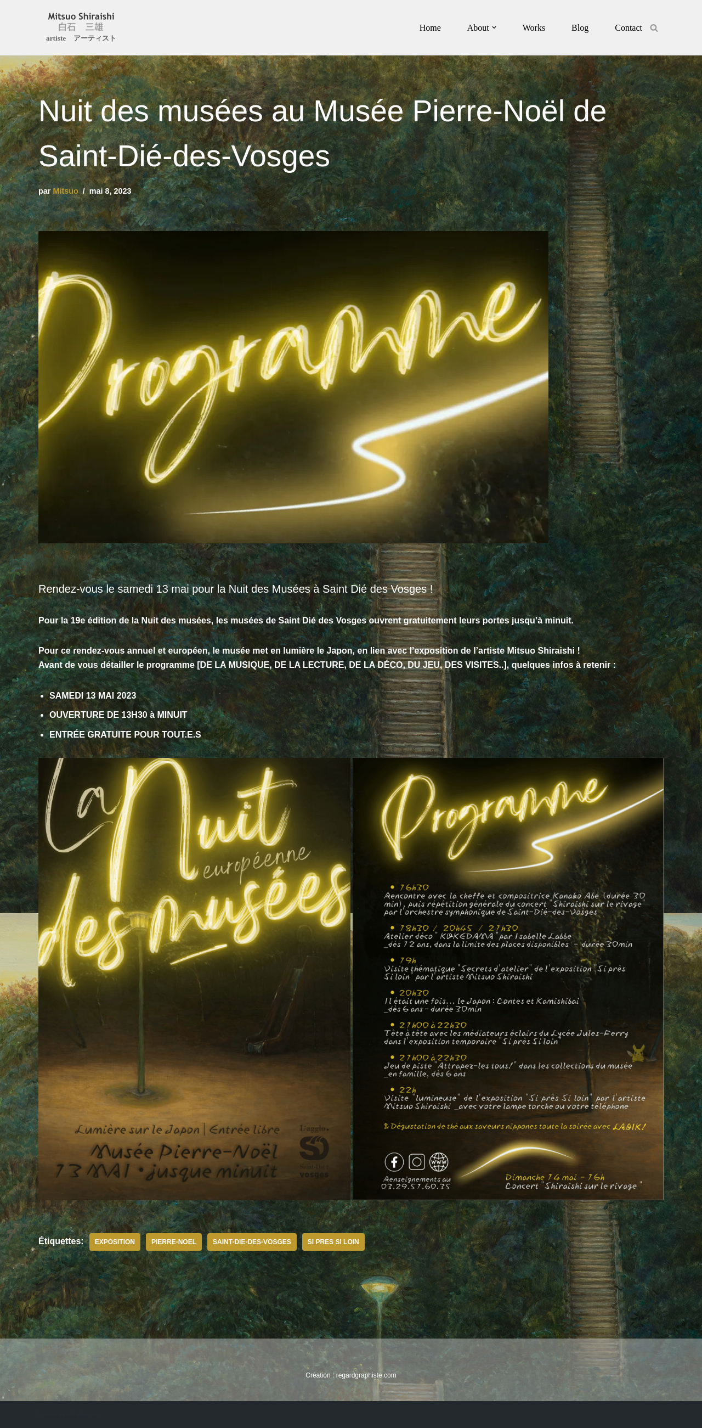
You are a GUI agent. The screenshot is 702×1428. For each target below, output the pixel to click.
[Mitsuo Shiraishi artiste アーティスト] (81, 29)
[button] (494, 27)
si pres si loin (333, 1242)
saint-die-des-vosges (252, 1242)
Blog (579, 27)
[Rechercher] (654, 28)
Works (534, 27)
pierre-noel (173, 1242)
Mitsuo (65, 191)
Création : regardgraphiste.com (68, 1414)
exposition (115, 1242)
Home (430, 27)
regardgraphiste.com (366, 1375)
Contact (628, 27)
